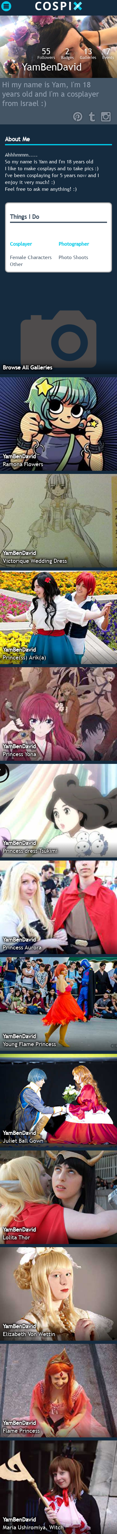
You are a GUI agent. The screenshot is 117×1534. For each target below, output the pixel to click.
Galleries (88, 53)
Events (108, 53)
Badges (67, 53)
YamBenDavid (52, 66)
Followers (46, 53)
